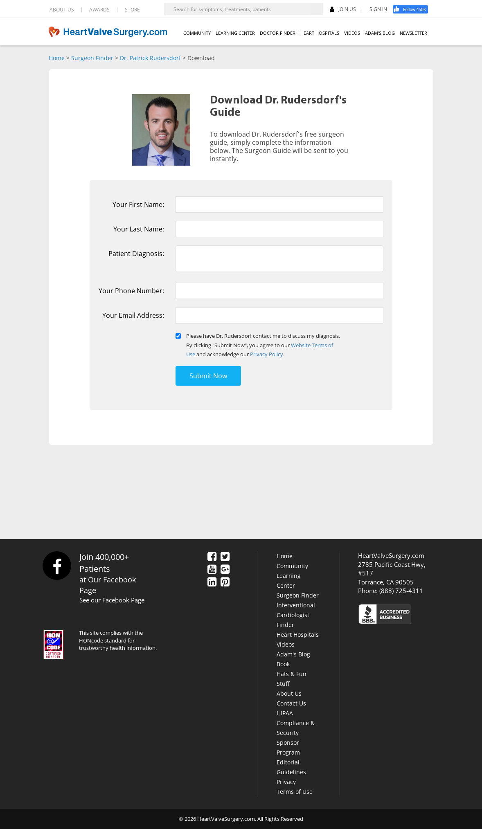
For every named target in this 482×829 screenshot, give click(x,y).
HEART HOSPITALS (319, 33)
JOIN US (343, 9)
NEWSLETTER (413, 33)
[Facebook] (413, 9)
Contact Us (291, 703)
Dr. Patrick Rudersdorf (150, 58)
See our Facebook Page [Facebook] (111, 600)
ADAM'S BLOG (380, 33)
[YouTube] (211, 569)
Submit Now (208, 375)
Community (292, 566)
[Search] (317, 9)
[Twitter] (225, 557)
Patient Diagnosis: (136, 253)
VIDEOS (352, 33)
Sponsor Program (288, 747)
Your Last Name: (138, 229)
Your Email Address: (133, 315)
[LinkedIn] (211, 582)
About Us (289, 693)
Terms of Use (295, 791)
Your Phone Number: (131, 290)
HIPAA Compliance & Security (296, 723)
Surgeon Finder (92, 58)
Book (283, 664)
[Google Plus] (225, 569)
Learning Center (289, 580)
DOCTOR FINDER (277, 33)
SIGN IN (378, 9)
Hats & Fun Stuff (291, 678)
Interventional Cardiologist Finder (296, 615)
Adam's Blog (293, 654)
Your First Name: (138, 204)
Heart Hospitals (298, 634)
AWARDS (99, 9)
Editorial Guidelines (291, 767)
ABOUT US (62, 9)
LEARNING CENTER (235, 33)
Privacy (286, 782)
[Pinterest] (225, 582)
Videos (286, 644)
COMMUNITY (197, 33)
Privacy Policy (266, 354)
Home (57, 58)
